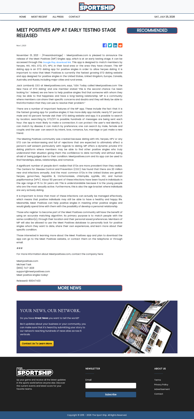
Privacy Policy (162, 384)
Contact (159, 393)
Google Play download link (58, 62)
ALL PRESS (58, 16)
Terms (158, 380)
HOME (22, 16)
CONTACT (74, 16)
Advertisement (162, 389)
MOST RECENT (39, 16)
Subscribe (110, 394)
